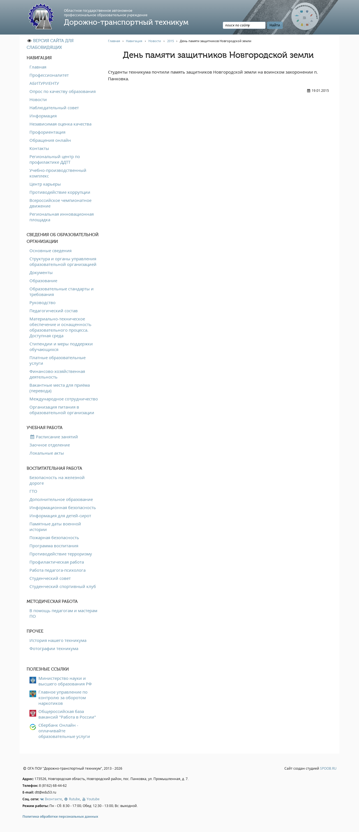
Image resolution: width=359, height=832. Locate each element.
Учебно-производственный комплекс (57, 173)
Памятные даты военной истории (55, 526)
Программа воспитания (53, 545)
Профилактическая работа (56, 562)
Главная (37, 67)
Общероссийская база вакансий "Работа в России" (67, 714)
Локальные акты (46, 453)
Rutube (72, 799)
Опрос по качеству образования (62, 91)
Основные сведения (50, 250)
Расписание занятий (53, 436)
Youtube (91, 799)
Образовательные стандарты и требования (61, 291)
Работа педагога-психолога (57, 570)
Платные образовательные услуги (57, 360)
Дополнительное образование (61, 499)
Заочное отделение (49, 445)
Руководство (42, 302)
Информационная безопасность (62, 507)
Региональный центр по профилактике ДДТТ (54, 159)
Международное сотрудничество (63, 399)
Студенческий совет (50, 578)
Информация (43, 115)
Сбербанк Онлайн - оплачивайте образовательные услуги (64, 730)
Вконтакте (51, 799)
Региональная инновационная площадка (61, 216)
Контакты (39, 148)
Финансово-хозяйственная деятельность (57, 374)
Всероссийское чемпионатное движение (60, 203)
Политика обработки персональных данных (60, 816)
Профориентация (47, 132)
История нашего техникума (57, 640)
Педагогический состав (53, 310)
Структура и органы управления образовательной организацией (62, 261)
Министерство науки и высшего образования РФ (65, 681)
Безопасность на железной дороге (57, 480)
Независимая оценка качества (60, 124)
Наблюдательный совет (54, 107)
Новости (38, 99)
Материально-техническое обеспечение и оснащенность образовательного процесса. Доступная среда (60, 327)
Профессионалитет (49, 75)
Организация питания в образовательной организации (61, 409)
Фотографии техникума (53, 648)
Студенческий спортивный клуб (62, 586)
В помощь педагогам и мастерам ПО (63, 613)
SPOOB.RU (328, 768)
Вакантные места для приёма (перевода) (59, 387)
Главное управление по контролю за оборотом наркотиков (63, 697)
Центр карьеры (45, 184)
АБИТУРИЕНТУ (44, 83)
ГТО (33, 491)
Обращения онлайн (50, 140)
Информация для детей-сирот (60, 515)
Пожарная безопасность (54, 537)
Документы (41, 272)
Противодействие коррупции (59, 192)
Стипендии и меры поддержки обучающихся (61, 346)
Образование (43, 280)
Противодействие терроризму (60, 554)
